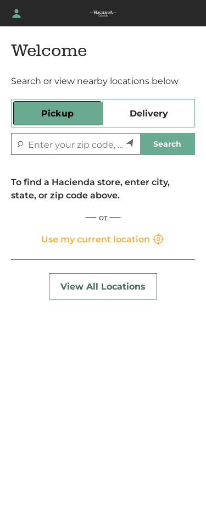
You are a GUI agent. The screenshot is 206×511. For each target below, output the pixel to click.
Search (167, 144)
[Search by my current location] (130, 144)
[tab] (57, 113)
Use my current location (103, 239)
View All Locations (103, 286)
